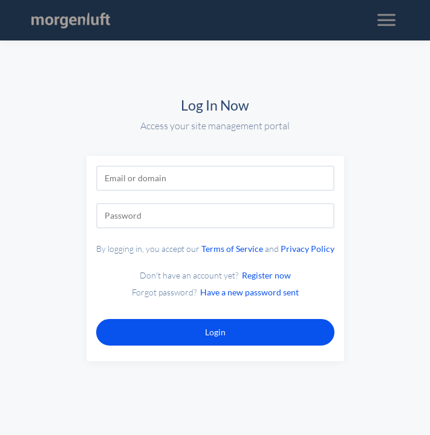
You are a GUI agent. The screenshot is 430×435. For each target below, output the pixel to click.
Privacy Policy (307, 248)
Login (215, 332)
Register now (266, 275)
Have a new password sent (249, 292)
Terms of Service (232, 248)
